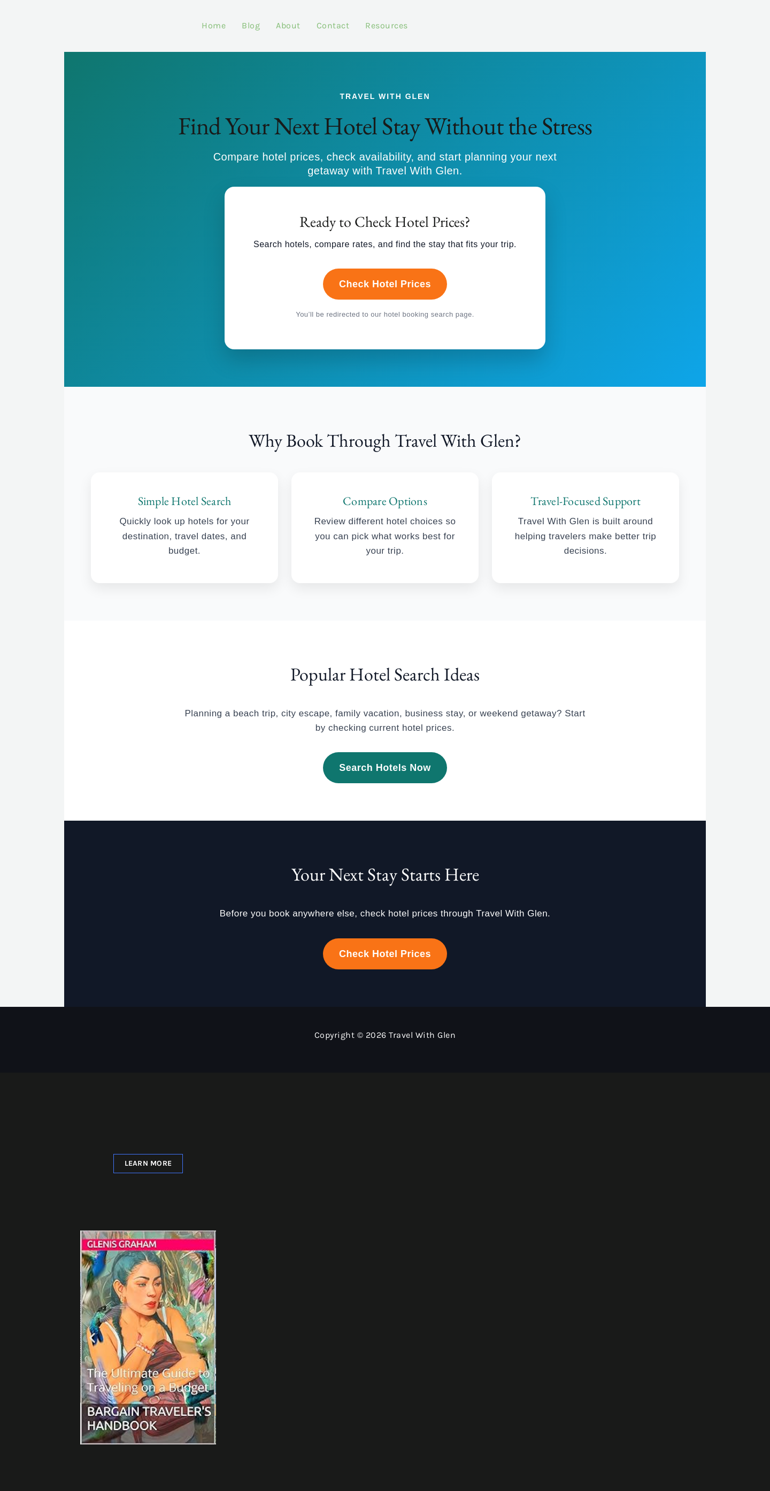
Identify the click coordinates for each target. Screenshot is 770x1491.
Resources (364, 20)
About (266, 20)
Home (192, 20)
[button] (92, 1330)
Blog (229, 20)
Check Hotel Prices (385, 274)
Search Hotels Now (385, 757)
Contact (311, 20)
